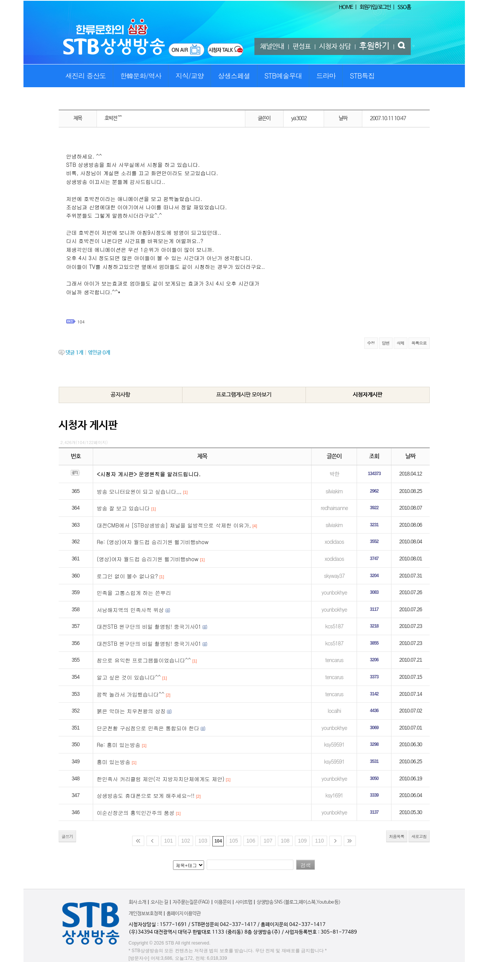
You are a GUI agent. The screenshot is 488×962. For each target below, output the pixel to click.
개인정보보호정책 (145, 913)
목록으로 (419, 343)
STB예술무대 (283, 75)
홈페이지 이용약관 (184, 913)
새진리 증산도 (85, 75)
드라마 (325, 75)
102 (185, 841)
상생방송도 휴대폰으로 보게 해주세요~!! (146, 795)
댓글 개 (74, 353)
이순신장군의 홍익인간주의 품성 (136, 812)
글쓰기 (67, 836)
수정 (371, 343)
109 (302, 841)
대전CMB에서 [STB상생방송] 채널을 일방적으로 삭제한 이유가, (174, 525)
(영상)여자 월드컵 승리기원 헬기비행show (148, 559)
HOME (346, 7)
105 (233, 841)
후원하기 (374, 46)
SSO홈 (404, 7)
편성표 (302, 46)
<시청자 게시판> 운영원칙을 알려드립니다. (149, 474)
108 (285, 841)
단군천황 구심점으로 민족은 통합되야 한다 (148, 728)
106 (250, 841)
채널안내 (272, 46)
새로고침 (419, 836)
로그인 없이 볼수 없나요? (127, 576)
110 (319, 841)
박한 (334, 473)
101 (168, 841)
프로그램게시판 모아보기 (243, 394)
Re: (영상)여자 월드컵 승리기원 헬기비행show (153, 542)
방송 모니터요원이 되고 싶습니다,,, (139, 491)
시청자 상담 (335, 46)
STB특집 (362, 75)
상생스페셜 (234, 75)
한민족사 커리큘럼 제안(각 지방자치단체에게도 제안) (161, 779)
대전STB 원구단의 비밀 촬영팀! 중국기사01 (149, 626)
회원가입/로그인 (375, 7)
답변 (386, 343)
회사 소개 (137, 902)
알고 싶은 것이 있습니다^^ (129, 677)
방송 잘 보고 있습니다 (123, 508)
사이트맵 (243, 902)
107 (267, 841)
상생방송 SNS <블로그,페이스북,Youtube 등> (298, 902)
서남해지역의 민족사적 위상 (130, 610)
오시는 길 (159, 902)
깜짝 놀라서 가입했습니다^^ (131, 694)
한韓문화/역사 (140, 75)
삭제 (400, 343)
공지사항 (120, 394)
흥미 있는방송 (114, 762)
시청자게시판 (367, 394)
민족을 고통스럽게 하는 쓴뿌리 (134, 592)
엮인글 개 (99, 353)
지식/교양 (189, 75)
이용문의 (222, 902)
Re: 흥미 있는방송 (118, 745)
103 (202, 841)
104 (80, 322)
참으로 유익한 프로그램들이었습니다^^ (144, 660)
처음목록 (396, 836)
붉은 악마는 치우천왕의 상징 (131, 711)
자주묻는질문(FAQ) (191, 902)
